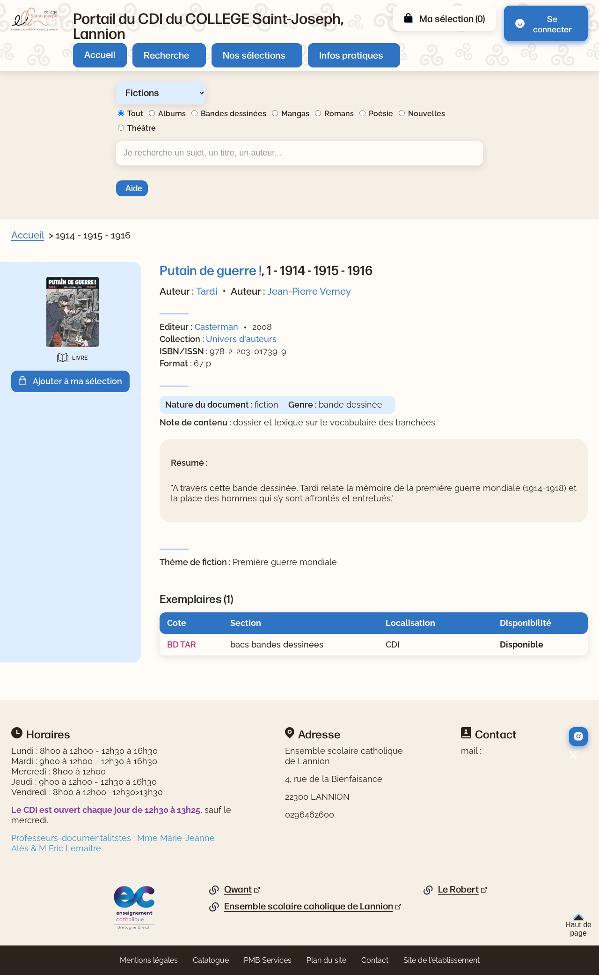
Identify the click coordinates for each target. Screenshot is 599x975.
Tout (135, 113)
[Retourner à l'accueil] (34, 19)
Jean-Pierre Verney (309, 291)
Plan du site (326, 960)
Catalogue (211, 960)
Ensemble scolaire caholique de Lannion (308, 906)
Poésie (381, 113)
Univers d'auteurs (241, 339)
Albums (172, 113)
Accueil (100, 54)
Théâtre (141, 128)
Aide (133, 187)
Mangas (295, 113)
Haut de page (578, 925)
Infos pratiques (351, 54)
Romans (339, 113)
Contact (374, 960)
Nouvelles (426, 113)
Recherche (166, 54)
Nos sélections (254, 54)
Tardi (207, 291)
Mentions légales (149, 960)
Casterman (216, 327)
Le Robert (458, 889)
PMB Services (268, 960)
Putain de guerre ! (211, 269)
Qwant (238, 889)
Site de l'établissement (441, 960)
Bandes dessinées (233, 113)
